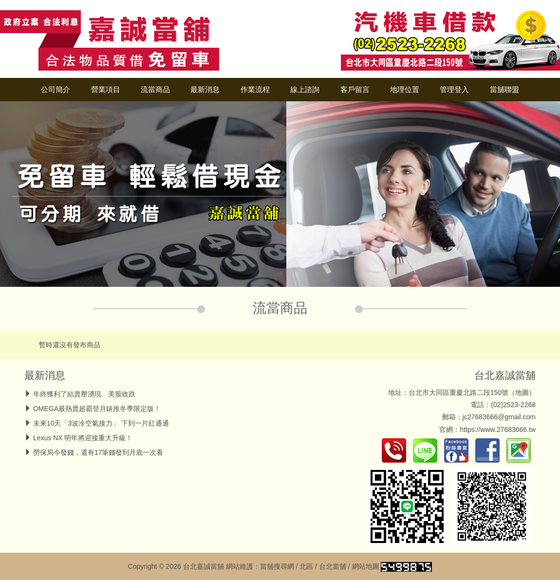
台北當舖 (332, 566)
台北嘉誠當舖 (505, 375)
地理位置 (404, 90)
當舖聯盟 (504, 90)
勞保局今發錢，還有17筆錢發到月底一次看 (98, 452)
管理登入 (454, 90)
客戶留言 (355, 90)
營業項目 (105, 90)
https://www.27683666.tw (498, 429)
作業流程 (255, 90)
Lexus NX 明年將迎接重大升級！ (83, 438)
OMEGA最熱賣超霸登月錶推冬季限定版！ (97, 408)
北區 (306, 566)
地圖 (522, 392)
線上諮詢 (304, 90)
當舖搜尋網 (277, 566)
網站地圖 (365, 566)
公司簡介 (55, 90)
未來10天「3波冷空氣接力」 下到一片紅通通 (101, 423)
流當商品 (155, 90)
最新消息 (205, 90)
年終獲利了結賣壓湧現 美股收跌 (84, 394)
